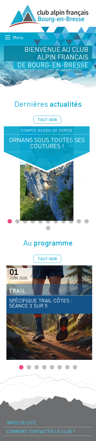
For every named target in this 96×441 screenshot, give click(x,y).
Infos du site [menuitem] (21, 422)
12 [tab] (48, 228)
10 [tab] (78, 221)
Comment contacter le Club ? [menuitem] (40, 431)
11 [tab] (86, 221)
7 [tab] (55, 221)
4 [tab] (32, 221)
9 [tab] (71, 221)
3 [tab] (25, 221)
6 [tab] (48, 221)
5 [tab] (40, 221)
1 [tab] (9, 221)
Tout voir (47, 119)
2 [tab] (17, 221)
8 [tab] (63, 221)
